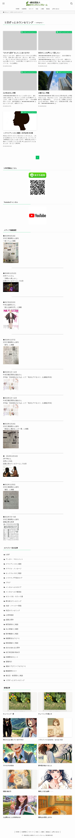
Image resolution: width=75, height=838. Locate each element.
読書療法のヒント (12, 657)
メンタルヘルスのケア (13, 587)
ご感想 (42, 832)
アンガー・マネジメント (14, 559)
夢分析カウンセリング (13, 601)
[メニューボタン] (3, 3)
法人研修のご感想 (12, 629)
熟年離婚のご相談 (12, 634)
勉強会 (48, 832)
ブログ (8, 582)
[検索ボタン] (71, 3)
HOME (17, 832)
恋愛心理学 (10, 620)
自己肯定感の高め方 (13, 652)
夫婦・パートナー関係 (13, 606)
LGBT (8, 554)
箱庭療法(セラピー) (12, 638)
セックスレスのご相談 (13, 573)
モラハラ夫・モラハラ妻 (14, 596)
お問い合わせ (55, 832)
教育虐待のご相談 (12, 624)
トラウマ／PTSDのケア (14, 578)
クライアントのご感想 (13, 564)
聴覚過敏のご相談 (12, 643)
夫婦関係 (24, 832)
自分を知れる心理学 (13, 648)
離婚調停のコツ (11, 671)
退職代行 (9, 661)
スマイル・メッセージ (13, 568)
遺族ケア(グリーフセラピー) (16, 666)
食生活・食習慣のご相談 (14, 675)
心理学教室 (10, 615)
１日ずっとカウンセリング (15, 680)
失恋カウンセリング (13, 610)
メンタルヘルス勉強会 (13, 592)
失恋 (37, 832)
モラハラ (31, 832)
